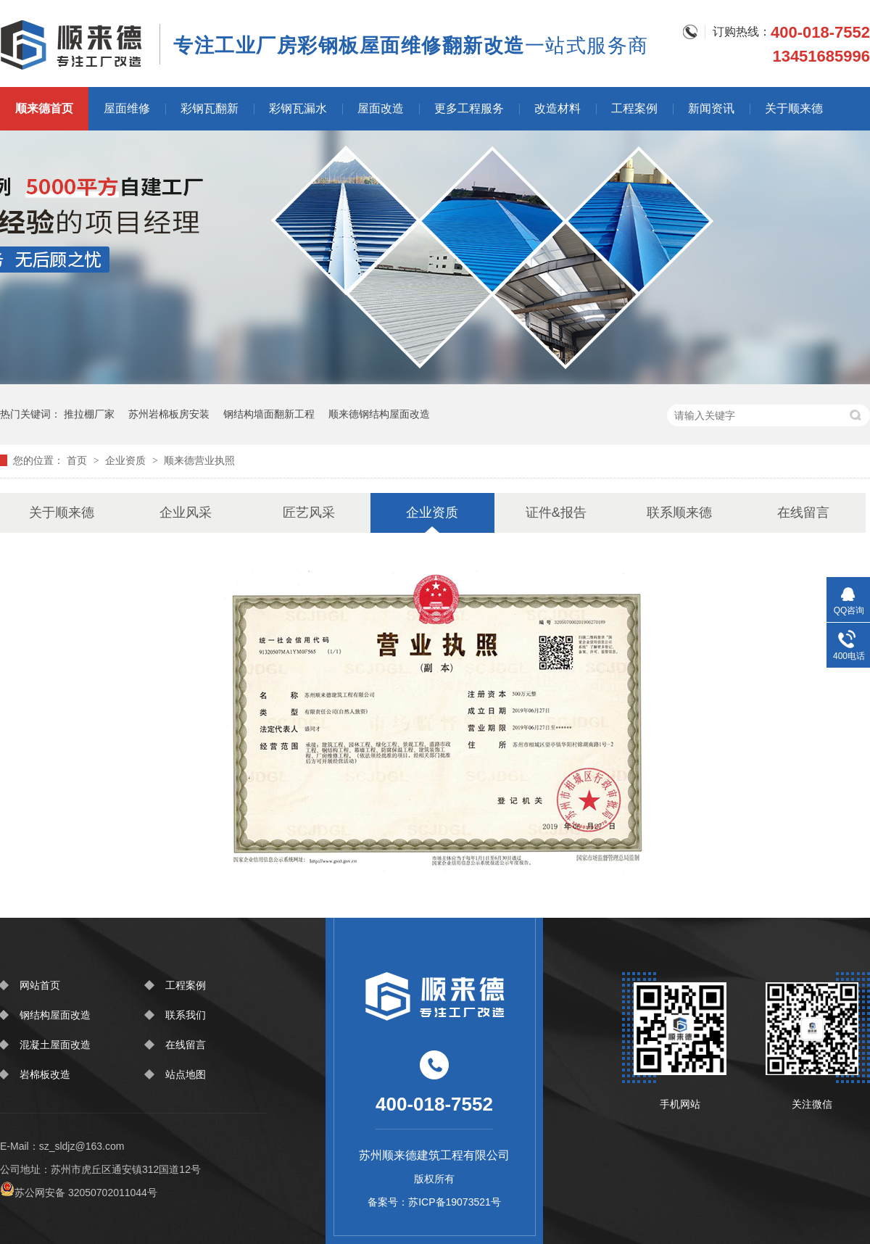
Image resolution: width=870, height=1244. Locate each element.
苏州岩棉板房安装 (169, 414)
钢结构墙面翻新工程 (269, 414)
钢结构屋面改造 (55, 1015)
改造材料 (557, 108)
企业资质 (127, 460)
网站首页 (40, 985)
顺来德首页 (44, 108)
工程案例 (634, 108)
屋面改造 (380, 108)
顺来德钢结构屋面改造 (379, 414)
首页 (78, 460)
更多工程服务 (469, 108)
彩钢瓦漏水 (298, 108)
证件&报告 (556, 512)
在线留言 (803, 512)
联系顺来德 (679, 512)
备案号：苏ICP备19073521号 (434, 1202)
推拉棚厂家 (89, 414)
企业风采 (186, 512)
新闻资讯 (711, 108)
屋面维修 (127, 108)
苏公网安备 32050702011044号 (78, 1192)
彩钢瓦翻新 (210, 108)
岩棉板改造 (45, 1074)
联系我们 (185, 1015)
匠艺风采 (309, 512)
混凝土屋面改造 (55, 1044)
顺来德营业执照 (199, 460)
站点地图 (185, 1074)
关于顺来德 (794, 108)
